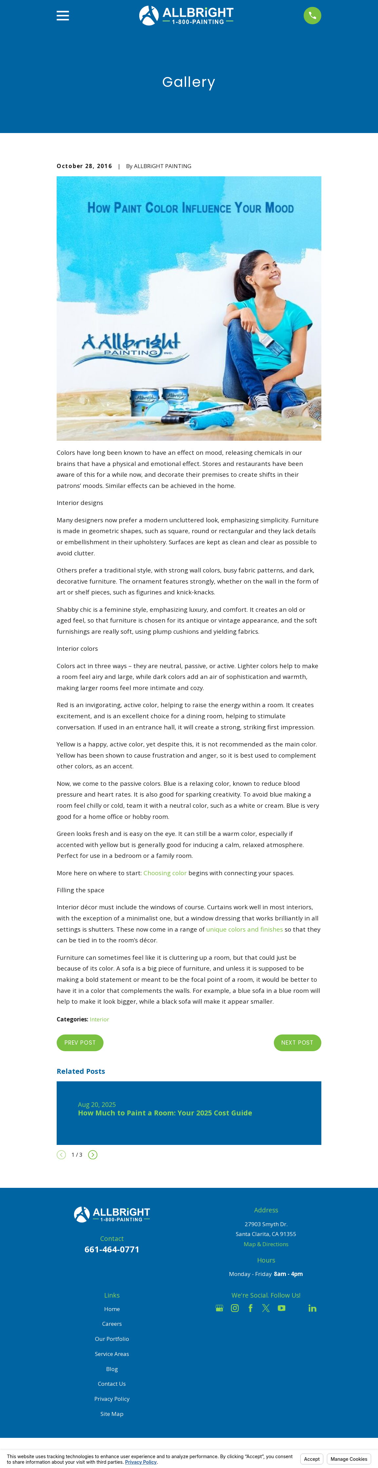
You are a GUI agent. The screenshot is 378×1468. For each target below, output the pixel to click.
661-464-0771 (112, 1249)
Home (112, 1309)
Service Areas (112, 1354)
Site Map (112, 1414)
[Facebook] (251, 1308)
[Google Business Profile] (219, 1308)
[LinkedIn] (312, 1308)
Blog (112, 1369)
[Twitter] (266, 1308)
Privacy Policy (112, 1398)
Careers (112, 1323)
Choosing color (165, 873)
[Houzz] (297, 1308)
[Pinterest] (266, 1323)
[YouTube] (282, 1308)
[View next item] (92, 1154)
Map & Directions (266, 1244)
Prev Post (80, 1043)
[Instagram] (235, 1308)
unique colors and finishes (244, 929)
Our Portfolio (112, 1338)
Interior (99, 1019)
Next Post (297, 1043)
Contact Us (112, 1383)
